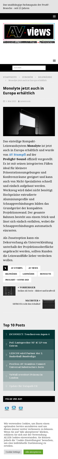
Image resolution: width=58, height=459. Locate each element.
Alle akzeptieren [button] (33, 452)
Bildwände (11, 274)
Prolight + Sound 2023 (17, 280)
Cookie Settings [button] (13, 452)
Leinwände (28, 274)
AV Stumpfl (17, 154)
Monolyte (45, 274)
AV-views (33, 268)
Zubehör (27, 77)
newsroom (25, 101)
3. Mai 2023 (11, 101)
